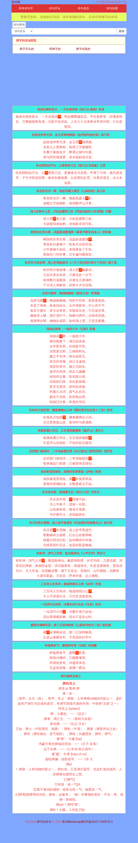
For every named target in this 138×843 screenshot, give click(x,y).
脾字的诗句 (44, 821)
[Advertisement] (69, 80)
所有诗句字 (26, 8)
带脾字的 (55, 49)
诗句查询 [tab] (19, 24)
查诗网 (16, 2)
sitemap (76, 821)
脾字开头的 (27, 49)
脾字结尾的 (83, 49)
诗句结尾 (112, 8)
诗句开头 (54, 8)
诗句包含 (83, 8)
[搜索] (74, 31)
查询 (121, 31)
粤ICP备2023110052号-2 (97, 821)
